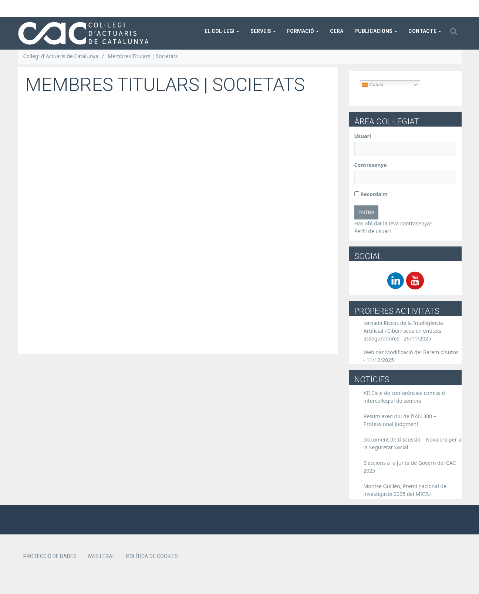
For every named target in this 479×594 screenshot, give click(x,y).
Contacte (424, 31)
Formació (303, 31)
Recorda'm (371, 194)
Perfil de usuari (372, 231)
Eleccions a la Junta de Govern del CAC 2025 (410, 466)
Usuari (362, 136)
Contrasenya (370, 164)
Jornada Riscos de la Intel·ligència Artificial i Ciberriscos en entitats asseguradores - (403, 330)
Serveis (263, 31)
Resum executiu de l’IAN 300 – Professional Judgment (400, 420)
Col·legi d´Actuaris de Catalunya (61, 56)
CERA (336, 31)
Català (373, 85)
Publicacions (375, 31)
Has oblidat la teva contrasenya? (393, 223)
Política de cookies (152, 556)
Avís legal (101, 556)
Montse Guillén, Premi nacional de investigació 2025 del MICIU (405, 490)
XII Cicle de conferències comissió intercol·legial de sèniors (404, 396)
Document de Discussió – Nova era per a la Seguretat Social (412, 443)
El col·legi (222, 31)
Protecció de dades (50, 556)
